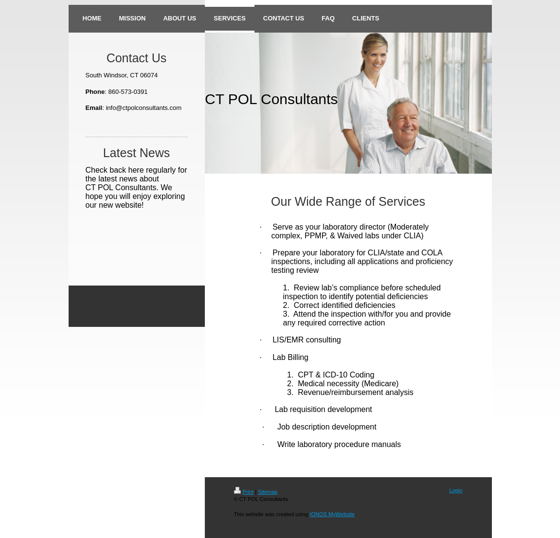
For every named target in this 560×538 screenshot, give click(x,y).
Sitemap (267, 492)
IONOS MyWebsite (332, 514)
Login (456, 490)
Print (244, 492)
